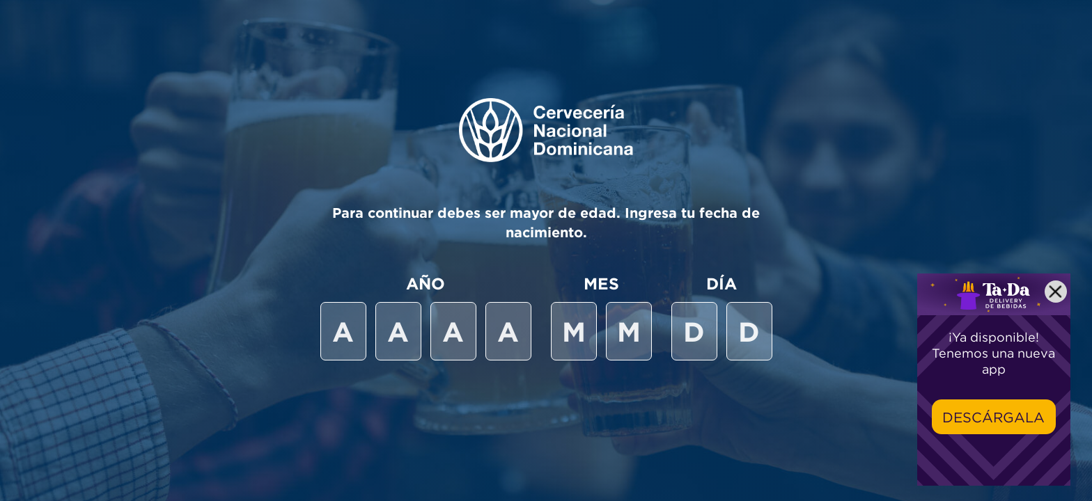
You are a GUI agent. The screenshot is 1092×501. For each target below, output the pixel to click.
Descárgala (993, 417)
